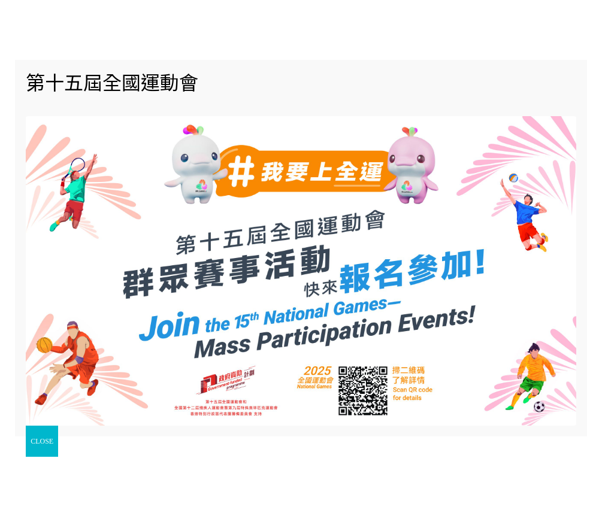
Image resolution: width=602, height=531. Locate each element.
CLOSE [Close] (42, 441)
